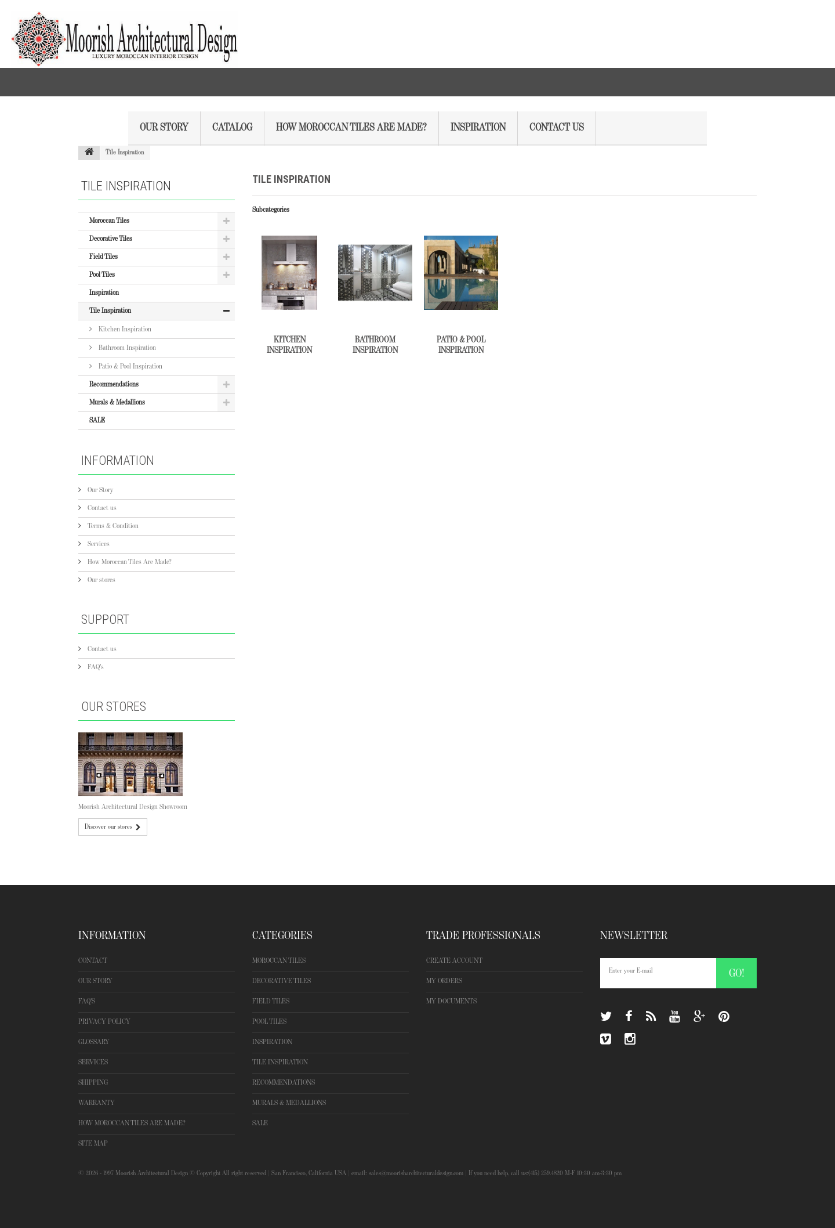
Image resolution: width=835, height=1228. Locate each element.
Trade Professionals (483, 935)
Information (117, 460)
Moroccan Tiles (109, 221)
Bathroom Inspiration (126, 348)
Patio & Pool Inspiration (129, 366)
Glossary (94, 1042)
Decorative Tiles (110, 239)
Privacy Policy (104, 1021)
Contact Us (556, 127)
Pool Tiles (102, 275)
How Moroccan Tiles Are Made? (351, 127)
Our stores (100, 580)
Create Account (454, 961)
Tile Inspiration (110, 311)
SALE (97, 420)
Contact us (101, 508)
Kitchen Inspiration (124, 329)
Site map (93, 1143)
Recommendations (114, 384)
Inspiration (478, 127)
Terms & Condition (112, 526)
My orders (444, 981)
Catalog (232, 127)
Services (98, 544)
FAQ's (95, 667)
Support (105, 619)
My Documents (451, 1001)
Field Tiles (103, 257)
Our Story (164, 127)
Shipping (93, 1082)
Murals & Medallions (117, 402)
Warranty (96, 1103)
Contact (92, 961)
